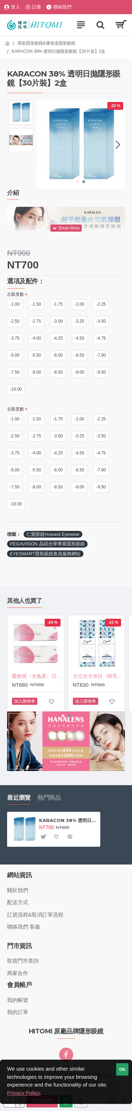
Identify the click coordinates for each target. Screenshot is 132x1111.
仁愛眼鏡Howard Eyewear (53, 534)
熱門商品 (49, 797)
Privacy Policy (23, 1093)
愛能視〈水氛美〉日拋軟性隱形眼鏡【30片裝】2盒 (37, 676)
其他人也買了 (24, 600)
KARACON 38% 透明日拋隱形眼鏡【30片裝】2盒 (68, 820)
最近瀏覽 (18, 797)
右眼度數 (15, 409)
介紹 (13, 192)
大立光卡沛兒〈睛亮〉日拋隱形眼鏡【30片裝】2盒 (98, 676)
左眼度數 (15, 294)
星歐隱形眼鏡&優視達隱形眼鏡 (46, 43)
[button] (118, 144)
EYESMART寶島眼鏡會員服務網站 (45, 553)
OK (122, 1069)
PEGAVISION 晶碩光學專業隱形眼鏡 (47, 543)
